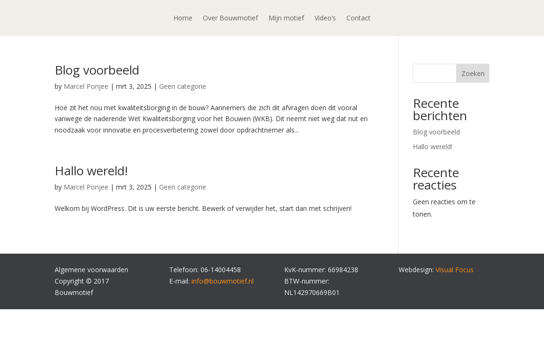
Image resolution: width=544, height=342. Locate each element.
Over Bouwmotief (230, 18)
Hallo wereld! (91, 170)
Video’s (325, 18)
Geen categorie (182, 86)
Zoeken (473, 73)
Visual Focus (455, 269)
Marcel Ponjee (86, 86)
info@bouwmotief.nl (222, 280)
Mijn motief (286, 18)
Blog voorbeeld (97, 69)
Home (182, 18)
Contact (358, 18)
